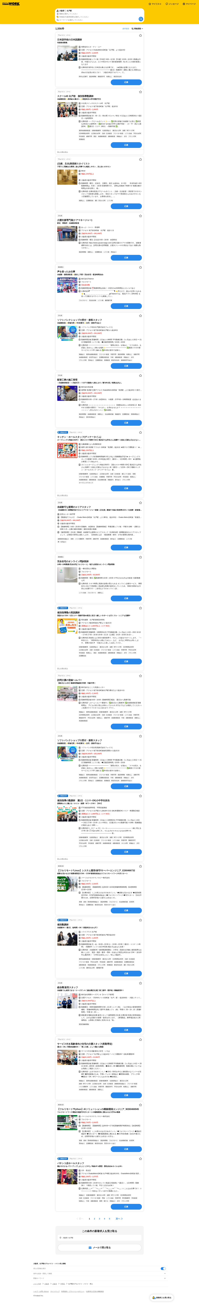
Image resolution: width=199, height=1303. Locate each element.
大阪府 (46, 1284)
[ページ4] (104, 1218)
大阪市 (54, 1284)
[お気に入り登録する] (140, 35)
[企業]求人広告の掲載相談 (95, 1291)
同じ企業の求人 (62, 152)
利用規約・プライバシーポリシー (72, 1291)
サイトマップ (55, 1291)
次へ (118, 1218)
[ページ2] (94, 1218)
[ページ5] (109, 1218)
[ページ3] (99, 1218)
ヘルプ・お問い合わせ (41, 1291)
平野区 (62, 1284)
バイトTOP (37, 1284)
